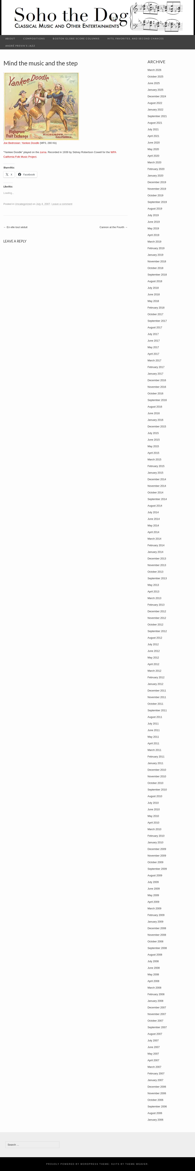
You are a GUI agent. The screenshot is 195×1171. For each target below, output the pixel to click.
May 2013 (153, 584)
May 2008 (153, 974)
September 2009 (157, 868)
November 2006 (157, 1093)
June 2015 (154, 439)
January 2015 (155, 472)
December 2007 (157, 1007)
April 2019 (153, 234)
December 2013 (157, 558)
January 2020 (155, 175)
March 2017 (154, 360)
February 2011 (156, 756)
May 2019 (153, 228)
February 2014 (156, 545)
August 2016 (155, 406)
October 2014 (155, 492)
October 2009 (155, 862)
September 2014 (157, 499)
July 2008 (153, 961)
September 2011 (157, 710)
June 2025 (154, 83)
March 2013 (154, 598)
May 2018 (153, 301)
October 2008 (155, 941)
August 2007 (155, 1033)
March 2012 (154, 670)
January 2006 (155, 1119)
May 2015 (153, 446)
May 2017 (153, 347)
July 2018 (153, 287)
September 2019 (157, 201)
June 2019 (154, 221)
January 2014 (155, 551)
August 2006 (155, 1113)
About (10, 38)
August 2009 (155, 875)
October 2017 (155, 314)
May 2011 (153, 736)
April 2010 (153, 822)
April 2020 (153, 155)
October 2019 (155, 195)
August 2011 (155, 716)
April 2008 (153, 981)
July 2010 (153, 802)
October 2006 (155, 1099)
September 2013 (157, 578)
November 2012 (157, 617)
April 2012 (153, 664)
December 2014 (157, 479)
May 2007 (153, 1053)
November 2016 (157, 386)
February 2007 (156, 1073)
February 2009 (156, 915)
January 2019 (155, 254)
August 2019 (155, 208)
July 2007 (153, 1040)
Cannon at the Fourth (114, 227)
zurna (43, 152)
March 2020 (154, 162)
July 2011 (153, 723)
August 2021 (155, 122)
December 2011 (157, 690)
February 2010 (156, 835)
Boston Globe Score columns (76, 38)
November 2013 (157, 565)
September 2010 (157, 789)
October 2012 (155, 624)
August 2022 (155, 102)
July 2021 (153, 129)
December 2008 (157, 928)
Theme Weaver (136, 1164)
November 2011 (157, 697)
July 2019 (153, 215)
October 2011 (155, 703)
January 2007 (155, 1080)
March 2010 (154, 829)
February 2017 (156, 367)
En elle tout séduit (15, 227)
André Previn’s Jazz (20, 45)
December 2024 (157, 96)
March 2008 (154, 987)
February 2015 (156, 466)
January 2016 (155, 419)
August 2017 (155, 327)
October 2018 (155, 267)
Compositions (34, 38)
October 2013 (155, 571)
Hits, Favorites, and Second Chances (136, 38)
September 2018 (157, 274)
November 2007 (157, 1014)
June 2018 (154, 294)
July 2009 (153, 882)
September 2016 (157, 400)
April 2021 (153, 135)
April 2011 (153, 743)
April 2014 (153, 532)
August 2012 (155, 637)
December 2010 (157, 769)
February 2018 (156, 307)
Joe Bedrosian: (21, 142)
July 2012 (153, 644)
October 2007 (155, 1020)
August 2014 (155, 505)
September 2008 (157, 948)
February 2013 (156, 604)
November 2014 (157, 485)
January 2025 (155, 89)
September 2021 (157, 116)
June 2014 (154, 518)
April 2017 (153, 353)
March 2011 (154, 749)
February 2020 (156, 168)
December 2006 (157, 1086)
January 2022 (155, 109)
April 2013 (153, 591)
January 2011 (155, 763)
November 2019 (157, 188)
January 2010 (155, 842)
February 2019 (156, 248)
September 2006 (157, 1106)
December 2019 (157, 182)
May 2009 (153, 895)
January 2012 (155, 683)
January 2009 (155, 921)
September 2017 (157, 320)
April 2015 (153, 452)
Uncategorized (23, 203)
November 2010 (157, 776)
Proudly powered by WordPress (72, 1164)
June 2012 (154, 650)
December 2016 (157, 380)
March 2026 (154, 69)
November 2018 (157, 261)
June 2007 (154, 1047)
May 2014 (153, 525)
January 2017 (155, 373)
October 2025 (155, 76)
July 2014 (153, 512)
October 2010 (155, 782)
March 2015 (154, 459)
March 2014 (154, 538)
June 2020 (154, 142)
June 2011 (154, 730)
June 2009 (154, 888)
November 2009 (157, 855)
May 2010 (153, 815)
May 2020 (153, 149)
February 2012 (156, 677)
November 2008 (157, 934)
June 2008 (154, 967)
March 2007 (154, 1066)
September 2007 (157, 1027)
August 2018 (155, 281)
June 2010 (154, 809)
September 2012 (157, 631)
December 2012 (157, 611)
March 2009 (154, 908)
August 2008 (155, 954)
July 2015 (153, 433)
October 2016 (155, 393)
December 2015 (157, 426)
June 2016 (154, 413)
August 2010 (155, 796)
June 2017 (154, 340)
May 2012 (153, 657)
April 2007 (153, 1060)
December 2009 (157, 848)
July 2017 (153, 334)
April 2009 (153, 901)
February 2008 (156, 994)
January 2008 (155, 1000)
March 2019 (154, 241)
